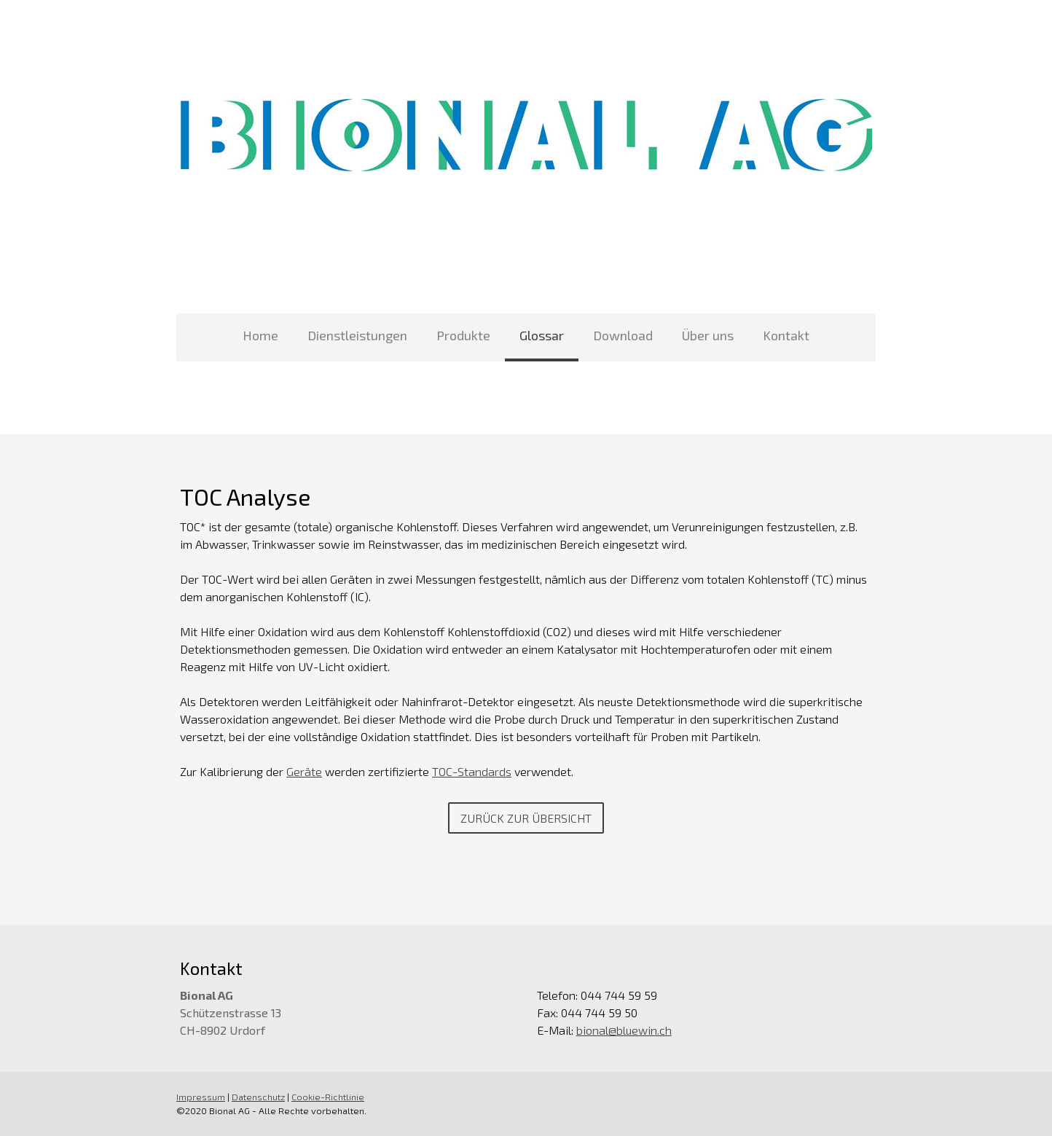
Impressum (200, 1096)
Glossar (541, 335)
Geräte (304, 771)
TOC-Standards (471, 771)
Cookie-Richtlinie (327, 1096)
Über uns (708, 335)
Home (260, 335)
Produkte (463, 335)
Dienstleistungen (357, 335)
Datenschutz (258, 1096)
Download (623, 335)
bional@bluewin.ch (624, 1030)
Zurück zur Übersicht (526, 818)
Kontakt (786, 335)
